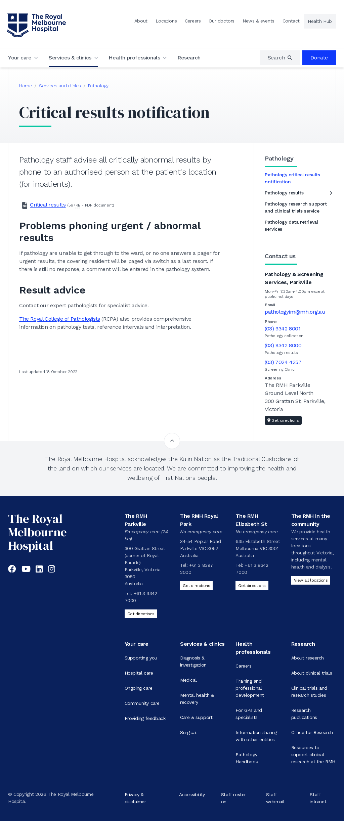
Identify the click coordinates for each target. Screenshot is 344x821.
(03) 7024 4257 (283, 362)
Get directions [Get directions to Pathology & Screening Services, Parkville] (283, 420)
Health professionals (134, 57)
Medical (188, 680)
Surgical (188, 732)
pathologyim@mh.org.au (295, 312)
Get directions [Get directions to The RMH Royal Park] (196, 585)
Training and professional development (249, 688)
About (140, 21)
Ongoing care (139, 688)
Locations (166, 21)
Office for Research (312, 732)
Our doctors (221, 21)
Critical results (48, 204)
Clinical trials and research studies (309, 691)
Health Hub (320, 21)
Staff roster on (233, 797)
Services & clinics (70, 57)
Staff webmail (275, 797)
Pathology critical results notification (292, 178)
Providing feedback (145, 718)
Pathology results (284, 192)
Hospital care (139, 673)
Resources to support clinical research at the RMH (313, 754)
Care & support (196, 717)
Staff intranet (318, 797)
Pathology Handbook (246, 758)
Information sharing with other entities (256, 736)
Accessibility (192, 794)
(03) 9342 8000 (283, 345)
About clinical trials (311, 673)
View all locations (311, 580)
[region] (280, 57)
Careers (193, 21)
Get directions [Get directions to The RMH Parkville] (141, 613)
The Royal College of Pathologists (59, 319)
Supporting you (141, 657)
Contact (291, 21)
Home (25, 85)
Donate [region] (319, 57)
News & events (258, 21)
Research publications (304, 714)
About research (307, 657)
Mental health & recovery (197, 698)
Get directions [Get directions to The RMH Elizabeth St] (251, 585)
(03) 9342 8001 (282, 328)
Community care (142, 703)
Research (189, 57)
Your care (19, 57)
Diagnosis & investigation (193, 661)
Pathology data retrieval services (291, 225)
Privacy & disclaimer (135, 797)
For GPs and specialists (248, 714)
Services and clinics (60, 85)
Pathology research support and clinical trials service (296, 207)
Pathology (98, 85)
